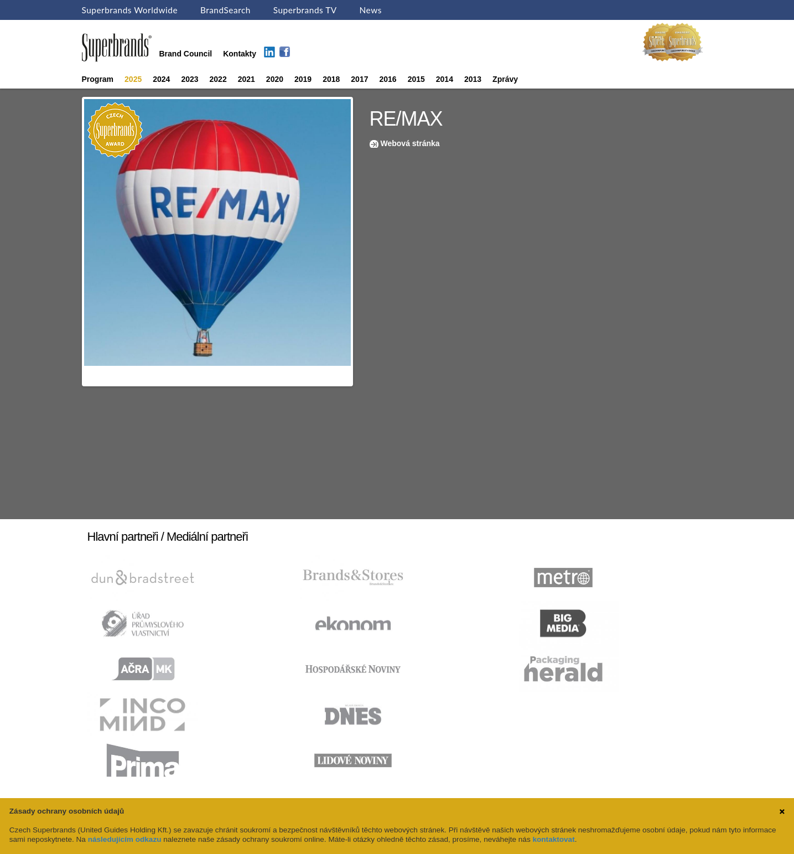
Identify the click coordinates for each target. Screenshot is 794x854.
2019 (303, 79)
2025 (133, 79)
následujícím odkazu (125, 839)
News (371, 10)
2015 (416, 79)
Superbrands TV (305, 10)
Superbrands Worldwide (130, 10)
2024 (161, 79)
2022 (218, 79)
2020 (274, 79)
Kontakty (239, 53)
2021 (246, 79)
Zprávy (505, 79)
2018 (331, 79)
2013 (472, 79)
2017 (359, 79)
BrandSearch (225, 10)
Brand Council (185, 53)
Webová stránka (410, 143)
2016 (387, 79)
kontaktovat (553, 839)
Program (98, 79)
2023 (189, 79)
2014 (444, 79)
